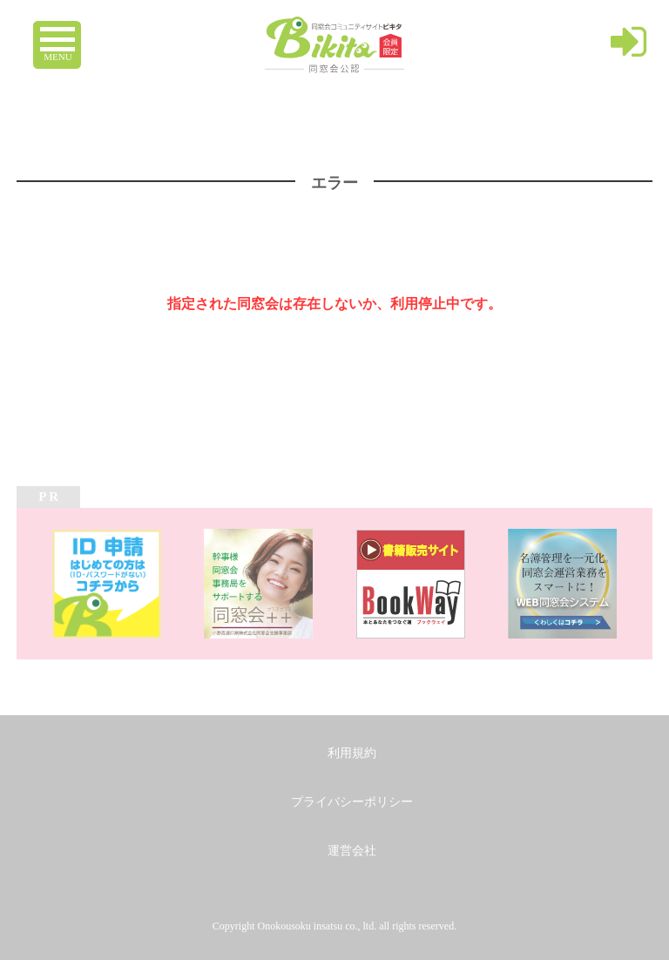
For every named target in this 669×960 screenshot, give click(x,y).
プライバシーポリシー (352, 801)
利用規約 (352, 753)
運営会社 (352, 850)
